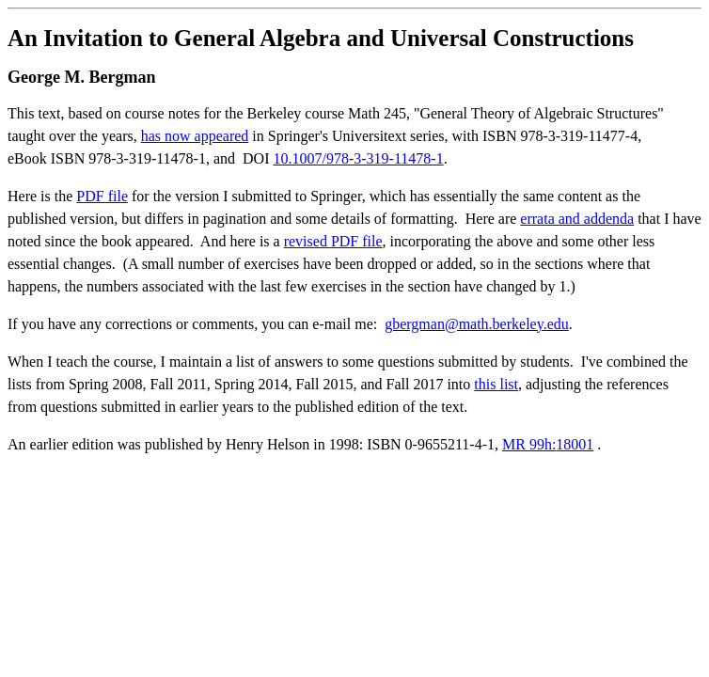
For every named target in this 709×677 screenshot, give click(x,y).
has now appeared (195, 136)
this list (496, 384)
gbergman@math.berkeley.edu (477, 324)
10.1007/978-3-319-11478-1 (358, 158)
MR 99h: (529, 444)
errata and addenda (577, 219)
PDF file (102, 196)
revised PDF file (333, 241)
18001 (574, 444)
